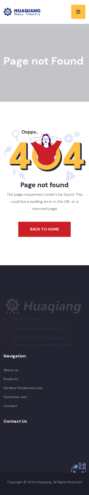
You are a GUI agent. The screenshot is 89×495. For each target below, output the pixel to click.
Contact (10, 406)
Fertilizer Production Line (23, 388)
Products (11, 379)
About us (11, 370)
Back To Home (44, 229)
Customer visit (15, 397)
